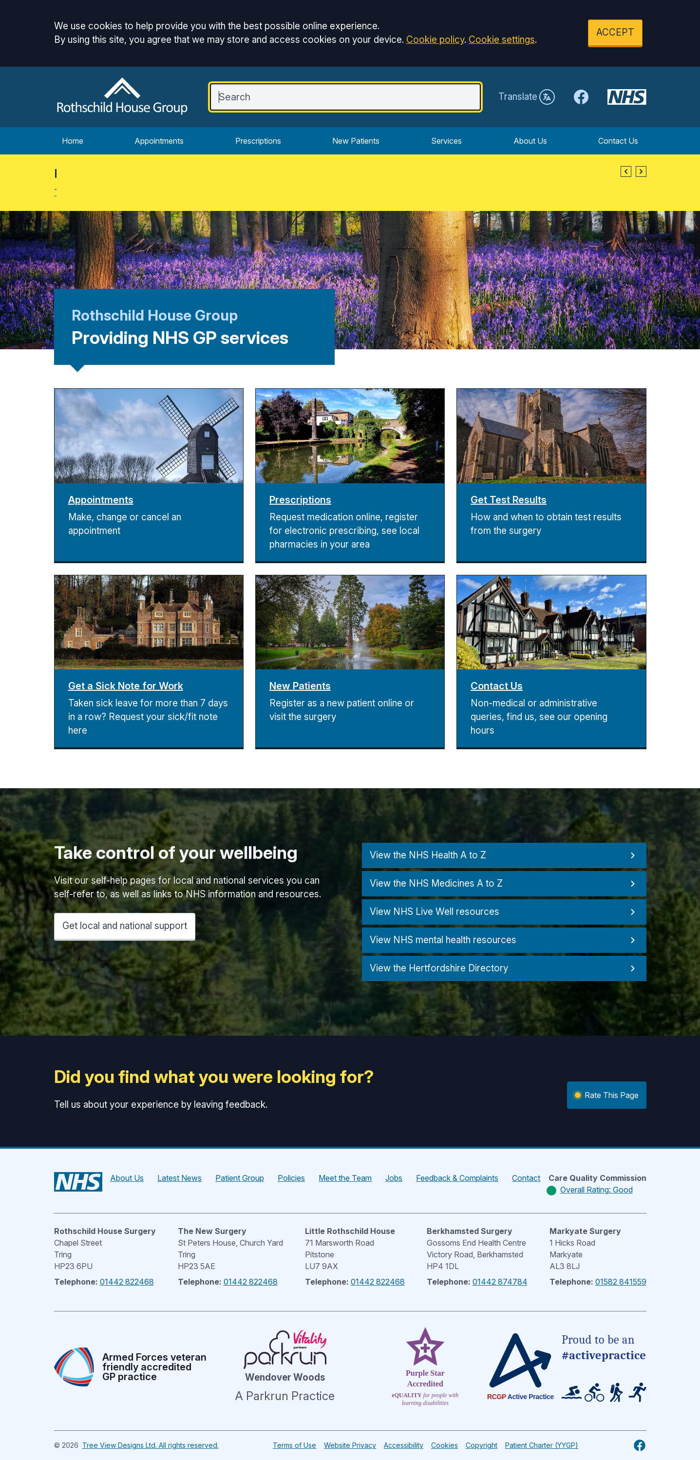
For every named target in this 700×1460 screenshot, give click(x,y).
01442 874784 (500, 1282)
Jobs (393, 1178)
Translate (526, 97)
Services (446, 141)
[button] (626, 171)
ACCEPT (615, 32)
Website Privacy (350, 1445)
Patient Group (239, 1178)
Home (72, 141)
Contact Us (618, 141)
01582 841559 (620, 1282)
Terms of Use (294, 1445)
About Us (530, 141)
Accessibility (403, 1445)
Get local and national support (124, 925)
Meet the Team (345, 1178)
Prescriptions (258, 141)
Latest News (179, 1178)
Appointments (159, 141)
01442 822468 (127, 1282)
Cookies (444, 1445)
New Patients (355, 141)
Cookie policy (435, 39)
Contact (526, 1178)
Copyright (481, 1445)
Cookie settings (502, 39)
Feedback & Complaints (457, 1178)
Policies (291, 1178)
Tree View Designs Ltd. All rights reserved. (150, 1445)
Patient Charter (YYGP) (541, 1445)
